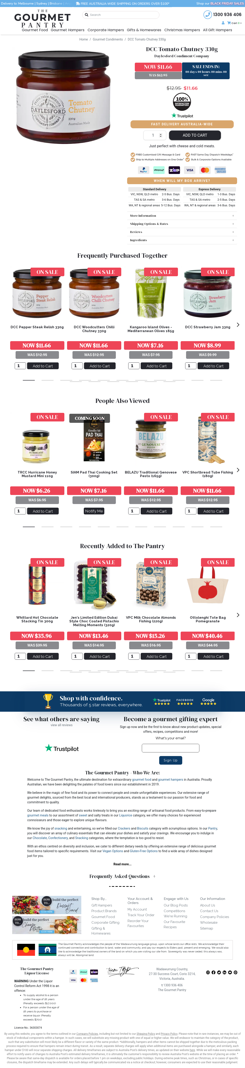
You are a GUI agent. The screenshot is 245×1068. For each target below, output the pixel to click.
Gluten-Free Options (144, 851)
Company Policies (214, 917)
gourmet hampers (170, 779)
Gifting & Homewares (100, 931)
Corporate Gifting (105, 923)
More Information (143, 215)
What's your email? (171, 738)
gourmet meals (38, 815)
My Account (137, 909)
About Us (207, 905)
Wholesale (208, 923)
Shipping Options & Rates (149, 223)
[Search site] (86, 15)
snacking (60, 828)
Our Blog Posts (176, 905)
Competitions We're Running (175, 913)
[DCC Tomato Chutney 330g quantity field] (154, 135)
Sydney (41, 3)
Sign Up (171, 760)
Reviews (136, 232)
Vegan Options (113, 851)
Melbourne (26, 3)
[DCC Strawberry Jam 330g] (190, 365)
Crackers (124, 828)
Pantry (212, 828)
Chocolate (40, 838)
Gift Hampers (101, 905)
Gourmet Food (35, 30)
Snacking (81, 838)
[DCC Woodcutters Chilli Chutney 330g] (77, 365)
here (192, 1050)
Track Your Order (141, 915)
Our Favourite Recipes (174, 924)
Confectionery (58, 838)
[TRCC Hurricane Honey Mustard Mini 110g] (20, 511)
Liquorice (125, 815)
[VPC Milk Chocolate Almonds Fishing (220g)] (134, 656)
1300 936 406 (172, 985)
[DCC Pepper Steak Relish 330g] (20, 365)
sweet (83, 815)
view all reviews (61, 725)
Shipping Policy (146, 1033)
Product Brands (104, 911)
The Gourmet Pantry (172, 990)
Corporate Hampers (106, 30)
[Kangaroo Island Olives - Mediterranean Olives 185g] (134, 365)
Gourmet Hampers (67, 30)
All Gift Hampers (217, 30)
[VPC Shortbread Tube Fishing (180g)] (190, 511)
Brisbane (56, 3)
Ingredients (138, 240)
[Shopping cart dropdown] (234, 23)
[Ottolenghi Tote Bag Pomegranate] (190, 656)
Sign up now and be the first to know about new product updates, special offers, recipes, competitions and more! (170, 729)
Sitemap (206, 928)
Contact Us (209, 911)
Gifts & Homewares (144, 30)
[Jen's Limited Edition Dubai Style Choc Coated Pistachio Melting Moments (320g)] (77, 656)
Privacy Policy (169, 1033)
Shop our (220, 3)
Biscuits (142, 828)
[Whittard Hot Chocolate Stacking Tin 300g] (20, 656)
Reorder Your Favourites (138, 923)
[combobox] (120, 15)
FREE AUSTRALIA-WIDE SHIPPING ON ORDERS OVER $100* (122, 3)
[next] (238, 324)
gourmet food (141, 779)
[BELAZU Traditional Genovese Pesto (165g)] (134, 511)
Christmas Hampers (182, 30)
